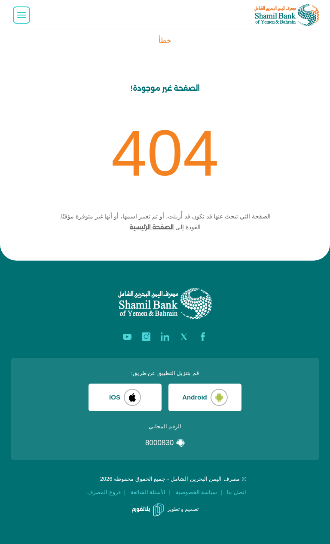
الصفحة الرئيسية (151, 227)
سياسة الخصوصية (196, 492)
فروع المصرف (104, 492)
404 (165, 153)
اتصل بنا (236, 492)
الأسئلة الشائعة (148, 492)
